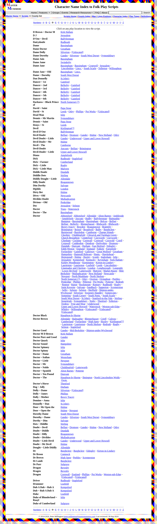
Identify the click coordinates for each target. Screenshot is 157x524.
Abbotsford (66, 215)
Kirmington (88, 262)
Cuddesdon (77, 243)
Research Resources (81, 12)
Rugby (64, 165)
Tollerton (102, 68)
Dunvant (76, 246)
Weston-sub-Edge (111, 306)
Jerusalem (65, 35)
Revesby (65, 467)
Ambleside (118, 215)
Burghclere (109, 229)
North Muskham (80, 276)
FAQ (97, 12)
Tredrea (65, 304)
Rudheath (65, 42)
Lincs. (79, 68)
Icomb (96, 257)
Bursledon (79, 232)
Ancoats (65, 148)
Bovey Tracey (68, 226)
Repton (65, 284)
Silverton (65, 52)
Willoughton (115, 68)
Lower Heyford (69, 270)
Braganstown (67, 182)
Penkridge (66, 202)
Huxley (86, 257)
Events (65, 12)
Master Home (12, 16)
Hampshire (66, 254)
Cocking (77, 240)
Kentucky (91, 259)
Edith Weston (67, 248)
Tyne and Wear (78, 304)
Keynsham (103, 259)
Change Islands (106, 232)
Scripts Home (70, 16)
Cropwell (93, 65)
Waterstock (73, 209)
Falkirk (100, 248)
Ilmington (87, 377)
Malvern (65, 168)
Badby (88, 218)
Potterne (109, 281)
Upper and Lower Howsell (96, 138)
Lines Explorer (104, 16)
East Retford (98, 246)
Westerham (66, 357)
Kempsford (78, 259)
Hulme (93, 135)
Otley (71, 111)
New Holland (105, 135)
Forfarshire (66, 251)
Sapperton (104, 287)
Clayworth (99, 237)
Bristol (78, 229)
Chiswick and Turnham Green (102, 235)
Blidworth (101, 224)
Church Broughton (70, 237)
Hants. (97, 254)
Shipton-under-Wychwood (99, 330)
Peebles (116, 279)
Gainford (65, 82)
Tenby (92, 301)
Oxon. (64, 380)
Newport (65, 276)
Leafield (90, 265)
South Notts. (94, 295)
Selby (65, 290)
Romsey (97, 284)
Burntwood (66, 232)
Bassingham (67, 45)
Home (34, 12)
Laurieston (66, 265)
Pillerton (87, 281)
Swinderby (66, 62)
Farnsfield (111, 248)
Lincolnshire (67, 68)
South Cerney (79, 295)
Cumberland (67, 162)
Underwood (76, 138)
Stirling (64, 175)
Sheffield (92, 290)
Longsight (118, 268)
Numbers (37, 22)
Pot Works (91, 111)
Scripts (25, 16)
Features (44, 12)
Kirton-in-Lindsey (105, 262)
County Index (84, 16)
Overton (94, 279)
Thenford (102, 301)
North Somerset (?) (70, 102)
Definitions (146, 16)
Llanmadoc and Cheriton (73, 268)
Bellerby (65, 85)
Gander (64, 55)
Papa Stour (66, 108)
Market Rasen (110, 270)
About (104, 12)
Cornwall (87, 240)
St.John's (65, 78)
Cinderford (87, 237)
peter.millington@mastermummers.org (79, 516)
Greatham (65, 49)
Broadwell (88, 229)
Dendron (89, 243)
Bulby (98, 229)
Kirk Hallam (67, 32)
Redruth (120, 281)
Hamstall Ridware (83, 254)
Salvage (64, 185)
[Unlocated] (77, 52)
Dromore (74, 135)
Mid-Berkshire (77, 330)
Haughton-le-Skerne (70, 315)
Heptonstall (67, 257)
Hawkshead (108, 254)
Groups (56, 12)
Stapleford (77, 158)
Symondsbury (108, 55)
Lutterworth (85, 270)
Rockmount (85, 284)
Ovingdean (105, 279)
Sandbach (92, 287)
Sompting (66, 295)
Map (94, 16)
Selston (76, 205)
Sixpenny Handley (94, 293)
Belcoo (103, 221)
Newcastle (66, 195)
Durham (86, 246)
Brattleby (106, 226)
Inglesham (106, 257)
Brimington (85, 148)
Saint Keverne (68, 287)
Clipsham (66, 240)
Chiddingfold (78, 235)
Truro (63, 209)
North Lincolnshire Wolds (107, 377)
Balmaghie (114, 218)
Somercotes (111, 293)
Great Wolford (104, 251)
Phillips (80, 111)
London (64, 189)
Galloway (90, 251)
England (80, 248)
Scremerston (117, 287)
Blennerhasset (87, 224)
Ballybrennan (67, 38)
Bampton (65, 221)
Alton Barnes (104, 215)
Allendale (65, 178)
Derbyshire (101, 243)
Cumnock (65, 454)
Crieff (119, 240)
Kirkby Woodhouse (70, 262)
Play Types (134, 16)
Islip (63, 115)
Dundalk (65, 172)
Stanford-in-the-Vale (102, 298)
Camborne (66, 145)
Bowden (81, 226)
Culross (112, 318)
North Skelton (97, 276)
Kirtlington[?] (67, 128)
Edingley (111, 246)
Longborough (104, 268)
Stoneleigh (66, 301)
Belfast (64, 135)
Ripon (74, 284)
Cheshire (65, 235)
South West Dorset (90, 55)
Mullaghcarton (68, 199)
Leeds (63, 111)
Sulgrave (65, 464)
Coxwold (109, 240)
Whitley (65, 309)
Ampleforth (66, 155)
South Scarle (90, 68)
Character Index (120, 16)
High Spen (93, 321)
